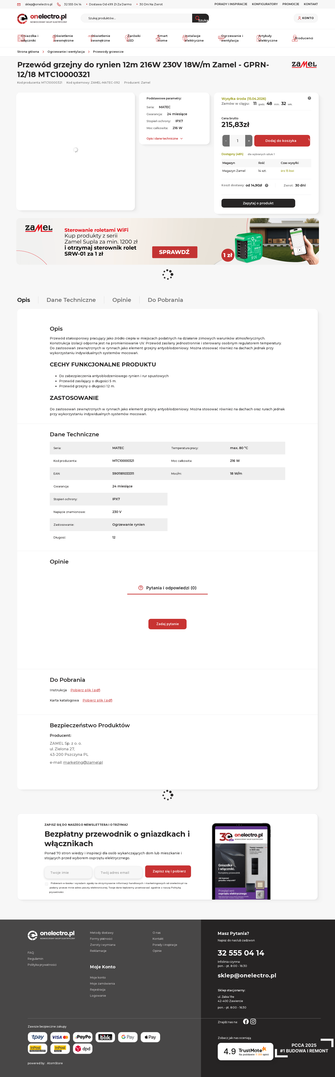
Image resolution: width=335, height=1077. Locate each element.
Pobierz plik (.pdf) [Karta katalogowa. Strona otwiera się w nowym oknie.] (97, 700)
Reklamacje (98, 950)
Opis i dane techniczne (162, 140)
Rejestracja (97, 989)
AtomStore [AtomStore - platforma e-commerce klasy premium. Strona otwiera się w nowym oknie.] (55, 1062)
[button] (309, 100)
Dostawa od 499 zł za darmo (110, 4)
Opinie (157, 950)
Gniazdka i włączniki (29, 39)
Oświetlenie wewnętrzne (63, 39)
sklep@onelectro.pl (38, 4)
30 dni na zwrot (151, 4)
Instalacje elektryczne (194, 39)
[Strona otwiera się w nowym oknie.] (246, 1020)
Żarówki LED (133, 39)
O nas (157, 932)
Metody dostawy (101, 932)
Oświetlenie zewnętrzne (100, 39)
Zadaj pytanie (167, 623)
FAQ (31, 952)
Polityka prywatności (42, 964)
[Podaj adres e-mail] (118, 871)
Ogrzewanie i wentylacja (231, 39)
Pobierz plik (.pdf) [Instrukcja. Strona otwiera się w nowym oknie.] (85, 690)
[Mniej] (226, 143)
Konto (308, 18)
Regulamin (35, 958)
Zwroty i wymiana (102, 944)
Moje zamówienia (102, 983)
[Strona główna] (30, 54)
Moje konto (98, 977)
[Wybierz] (46, 883)
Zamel (145, 84)
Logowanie (98, 995)
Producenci (303, 39)
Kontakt (158, 938)
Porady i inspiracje (230, 4)
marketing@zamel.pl (83, 762)
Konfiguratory (265, 4)
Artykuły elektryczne (267, 39)
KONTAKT (311, 4)
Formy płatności (101, 938)
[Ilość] (237, 143)
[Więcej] (248, 143)
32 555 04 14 (72, 4)
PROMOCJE (290, 4)
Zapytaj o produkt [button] (243, 205)
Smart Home (162, 39)
